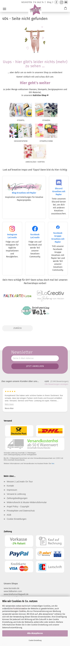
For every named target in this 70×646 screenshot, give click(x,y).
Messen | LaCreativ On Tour (20, 481)
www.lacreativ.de (11, 588)
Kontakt (10, 486)
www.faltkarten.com (13, 591)
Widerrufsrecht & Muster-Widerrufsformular (27, 502)
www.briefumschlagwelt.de (16, 594)
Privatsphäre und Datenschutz (21, 510)
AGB (9, 515)
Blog (49, 2)
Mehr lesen (9, 404)
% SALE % (39, 2)
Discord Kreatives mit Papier (58, 188)
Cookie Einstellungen (16, 519)
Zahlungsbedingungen (17, 498)
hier (53, 463)
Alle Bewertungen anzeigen (56, 384)
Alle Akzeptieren (35, 633)
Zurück (17, 328)
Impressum (12, 490)
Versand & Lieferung (16, 494)
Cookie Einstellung (35, 640)
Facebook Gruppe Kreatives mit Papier (57, 235)
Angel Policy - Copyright (18, 506)
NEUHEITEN (26, 2)
